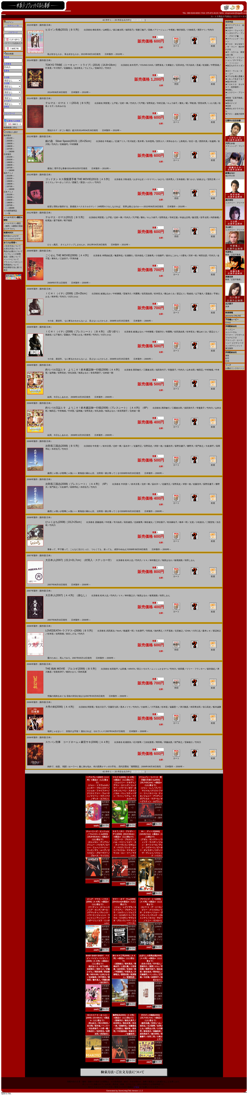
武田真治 (110, 631)
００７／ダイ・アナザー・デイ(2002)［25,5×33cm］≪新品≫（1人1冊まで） (124, 834)
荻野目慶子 (180, 446)
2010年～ (10, 138)
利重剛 (136, 293)
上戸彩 (115, 103)
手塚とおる (77, 335)
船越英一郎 (128, 631)
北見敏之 (179, 631)
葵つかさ (191, 179)
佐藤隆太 (68, 68)
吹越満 (213, 141)
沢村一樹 (193, 255)
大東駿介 (170, 65)
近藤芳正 (138, 446)
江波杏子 (64, 258)
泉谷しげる (71, 634)
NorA (119, 631)
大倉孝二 (145, 707)
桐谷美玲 (97, 30)
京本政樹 (181, 179)
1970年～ (10, 149)
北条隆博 (138, 522)
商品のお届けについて (13, 251)
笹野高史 (151, 103)
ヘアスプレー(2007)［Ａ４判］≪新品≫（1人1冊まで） (97, 780)
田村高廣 (82, 672)
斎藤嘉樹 (99, 522)
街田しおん (190, 560)
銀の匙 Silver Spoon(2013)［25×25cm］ (69, 141)
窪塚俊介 (189, 742)
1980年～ (10, 146)
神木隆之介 (155, 560)
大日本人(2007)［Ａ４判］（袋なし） (66, 595)
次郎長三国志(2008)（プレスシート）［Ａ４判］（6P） (77, 484)
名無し (229, 90)
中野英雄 (215, 65)
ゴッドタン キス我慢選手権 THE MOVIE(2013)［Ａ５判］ (78, 179)
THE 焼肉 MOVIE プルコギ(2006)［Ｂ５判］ (71, 668)
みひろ (161, 179)
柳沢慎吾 (181, 30)
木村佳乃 (56, 449)
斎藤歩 (208, 293)
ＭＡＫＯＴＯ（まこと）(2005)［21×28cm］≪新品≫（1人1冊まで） (97, 1018)
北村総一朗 (108, 373)
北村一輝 (124, 103)
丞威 (198, 65)
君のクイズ (231, 103)
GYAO (228, 322)
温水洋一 (127, 446)
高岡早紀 (74, 487)
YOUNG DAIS (146, 65)
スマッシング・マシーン (234, 145)
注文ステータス (239, 16)
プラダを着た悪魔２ (234, 76)
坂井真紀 (211, 669)
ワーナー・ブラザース (234, 335)
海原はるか (83, 373)
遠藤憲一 (174, 707)
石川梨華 (137, 742)
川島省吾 (127, 179)
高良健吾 (128, 522)
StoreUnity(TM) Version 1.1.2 (130, 1091)
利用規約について (11, 265)
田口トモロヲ (143, 669)
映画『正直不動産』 (234, 98)
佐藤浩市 (168, 446)
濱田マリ (201, 30)
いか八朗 (212, 103)
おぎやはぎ (138, 179)
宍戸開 (141, 103)
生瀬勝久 (129, 255)
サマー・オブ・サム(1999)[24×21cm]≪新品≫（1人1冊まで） (123, 902)
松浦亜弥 (127, 742)
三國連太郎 (148, 370)
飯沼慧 (195, 217)
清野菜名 (159, 65)
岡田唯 (159, 742)
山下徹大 (199, 293)
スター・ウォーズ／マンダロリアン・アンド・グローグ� (234, 33)
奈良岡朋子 (96, 373)
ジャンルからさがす (12, 239)
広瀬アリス (120, 141)
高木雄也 (139, 255)
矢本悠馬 (150, 141)
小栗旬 (183, 255)
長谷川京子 (101, 707)
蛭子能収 (68, 220)
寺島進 (149, 631)
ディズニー (230, 329)
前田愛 (181, 669)
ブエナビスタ (231, 338)
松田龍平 (114, 669)
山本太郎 (190, 370)
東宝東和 (229, 348)
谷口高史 (207, 707)
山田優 (123, 669)
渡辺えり (181, 293)
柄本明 (55, 296)
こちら (136, 1087)
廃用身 (229, 100)
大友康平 (210, 446)
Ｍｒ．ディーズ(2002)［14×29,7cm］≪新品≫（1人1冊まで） (150, 834)
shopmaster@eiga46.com (236, 13)
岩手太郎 (204, 217)
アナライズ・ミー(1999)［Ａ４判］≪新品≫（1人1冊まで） (150, 902)
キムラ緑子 (172, 103)
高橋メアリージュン (157, 30)
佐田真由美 (147, 293)
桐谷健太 (148, 522)
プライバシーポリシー (13, 262)
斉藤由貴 (168, 742)
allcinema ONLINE (233, 316)
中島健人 (109, 141)
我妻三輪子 (141, 30)
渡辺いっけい (86, 182)
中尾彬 (172, 30)
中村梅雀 (209, 370)
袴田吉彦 (203, 255)
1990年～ (10, 143)
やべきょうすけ (63, 182)
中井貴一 (97, 446)
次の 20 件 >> (138, 20)
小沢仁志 (196, 631)
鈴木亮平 (134, 65)
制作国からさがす (11, 236)
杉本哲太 (158, 293)
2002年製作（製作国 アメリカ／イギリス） (128, 874)
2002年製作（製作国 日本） (158, 1055)
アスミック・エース (233, 340)
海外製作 (7, 135)
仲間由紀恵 (107, 255)
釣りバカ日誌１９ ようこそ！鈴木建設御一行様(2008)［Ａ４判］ (83, 369)
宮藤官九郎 (113, 707)
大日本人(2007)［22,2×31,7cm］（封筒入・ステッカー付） (79, 560)
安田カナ (160, 141)
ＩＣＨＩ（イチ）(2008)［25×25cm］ (67, 293)
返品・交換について (12, 257)
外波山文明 (185, 217)
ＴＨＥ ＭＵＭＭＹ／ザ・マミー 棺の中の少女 (234, 47)
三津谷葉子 (160, 522)
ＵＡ (145, 560)
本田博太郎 (195, 707)
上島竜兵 (183, 141)
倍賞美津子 (59, 672)
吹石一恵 (193, 141)
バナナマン (151, 179)
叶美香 (48, 68)
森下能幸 (58, 220)
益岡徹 (53, 373)
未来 (228, 106)
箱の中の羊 (231, 82)
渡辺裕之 (217, 631)
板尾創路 (178, 560)
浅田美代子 (161, 370)
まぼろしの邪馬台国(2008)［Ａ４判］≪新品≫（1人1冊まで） (150, 958)
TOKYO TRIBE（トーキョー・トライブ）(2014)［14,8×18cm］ (81, 65)
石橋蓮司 (64, 144)
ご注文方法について (12, 246)
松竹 (227, 358)
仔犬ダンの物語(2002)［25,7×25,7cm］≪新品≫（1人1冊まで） (150, 1018)
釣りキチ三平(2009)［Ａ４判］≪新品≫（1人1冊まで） (124, 958)
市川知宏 (131, 141)
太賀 (192, 522)
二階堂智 (210, 522)
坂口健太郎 (118, 30)
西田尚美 (203, 141)
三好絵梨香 (148, 742)
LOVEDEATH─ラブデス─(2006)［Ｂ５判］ (69, 630)
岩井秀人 (170, 179)
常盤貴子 (172, 370)
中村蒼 (108, 522)
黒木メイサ (125, 707)
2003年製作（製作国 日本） (132, 1050)
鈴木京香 (107, 446)
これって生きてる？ (234, 79)
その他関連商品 (10, 211)
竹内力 (211, 30)
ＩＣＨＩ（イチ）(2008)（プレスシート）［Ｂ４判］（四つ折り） (83, 331)
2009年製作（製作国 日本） (105, 999)
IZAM (187, 631)
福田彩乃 (129, 30)
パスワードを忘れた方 (13, 43)
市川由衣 (190, 65)
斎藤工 (75, 182)
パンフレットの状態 (12, 254)
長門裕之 (199, 446)
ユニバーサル (231, 332)
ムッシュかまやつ (159, 669)
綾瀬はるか (106, 293)
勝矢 (182, 103)
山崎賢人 (107, 30)
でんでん (88, 68)
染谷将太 (78, 68)
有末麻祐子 (172, 522)
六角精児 (191, 30)
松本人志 (129, 560)
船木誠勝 (217, 707)
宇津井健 (74, 258)
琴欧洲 (193, 103)
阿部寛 (106, 103)
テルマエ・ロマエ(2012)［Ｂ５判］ (65, 217)
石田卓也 (180, 65)
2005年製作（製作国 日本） (105, 1050)
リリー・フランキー (195, 669)
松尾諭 (48, 220)
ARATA (131, 669)
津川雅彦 (184, 707)
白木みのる (61, 106)
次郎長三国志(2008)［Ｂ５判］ (63, 445)
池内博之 (158, 631)
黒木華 (141, 141)
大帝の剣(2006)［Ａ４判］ (60, 706)
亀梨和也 (119, 255)
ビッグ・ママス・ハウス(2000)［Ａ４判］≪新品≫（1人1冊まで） (97, 902)
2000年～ (10, 141)
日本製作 (7, 154)
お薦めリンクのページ (234, 368)
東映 (227, 356)
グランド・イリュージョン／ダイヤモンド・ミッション (234, 60)
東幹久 (55, 258)
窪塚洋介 (99, 68)
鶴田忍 (200, 370)
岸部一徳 (158, 446)
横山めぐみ (169, 293)
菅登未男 (202, 103)
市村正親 (161, 103)
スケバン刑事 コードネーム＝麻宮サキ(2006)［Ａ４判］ (78, 742)
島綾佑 (190, 293)
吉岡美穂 (60, 634)
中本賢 (71, 411)
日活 (227, 361)
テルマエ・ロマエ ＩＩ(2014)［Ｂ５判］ (68, 103)
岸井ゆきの (171, 141)
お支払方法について (12, 249)
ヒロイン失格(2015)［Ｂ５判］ (63, 29)
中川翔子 (58, 68)
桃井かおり (71, 672)
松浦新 (206, 65)
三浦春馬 (149, 255)
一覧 (8, 213)
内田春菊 (215, 217)
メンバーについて (11, 259)
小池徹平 (160, 255)
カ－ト (214, 16)
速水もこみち (172, 255)
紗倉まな (201, 179)
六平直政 (168, 631)
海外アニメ (8, 173)
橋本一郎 (183, 522)
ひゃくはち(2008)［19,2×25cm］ (64, 522)
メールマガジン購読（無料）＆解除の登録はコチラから (13, 226)
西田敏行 (137, 370)
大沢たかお (73, 296)
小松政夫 (200, 522)
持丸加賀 (72, 373)
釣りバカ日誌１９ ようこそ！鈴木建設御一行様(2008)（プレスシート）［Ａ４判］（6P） (97, 407)
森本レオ (206, 631)
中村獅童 (74, 144)
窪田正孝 (211, 179)
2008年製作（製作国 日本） (158, 996)
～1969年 (10, 151)
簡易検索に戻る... (11, 127)
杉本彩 (50, 634)
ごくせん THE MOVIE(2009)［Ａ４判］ (67, 255)
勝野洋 (190, 446)
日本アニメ (8, 192)
